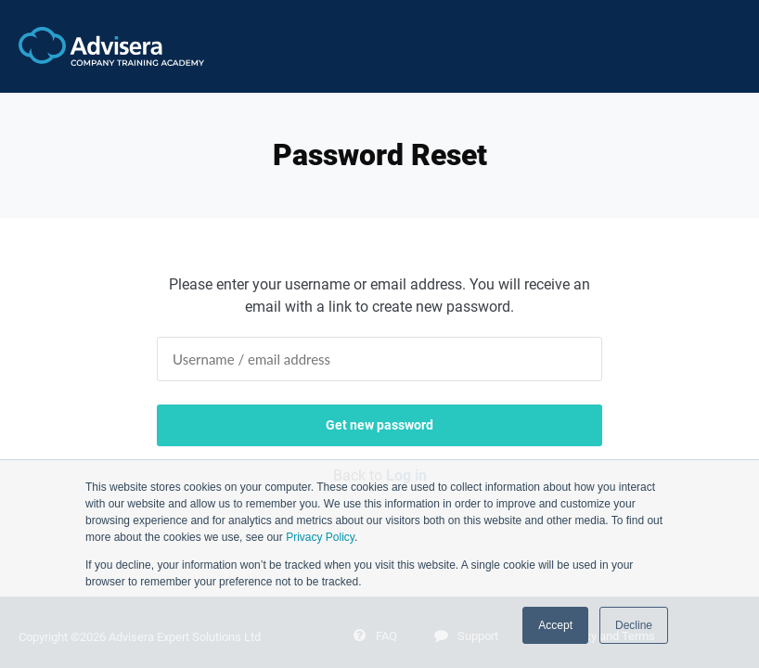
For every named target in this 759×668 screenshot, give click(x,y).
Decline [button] (633, 625)
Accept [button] (555, 625)
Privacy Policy (320, 537)
